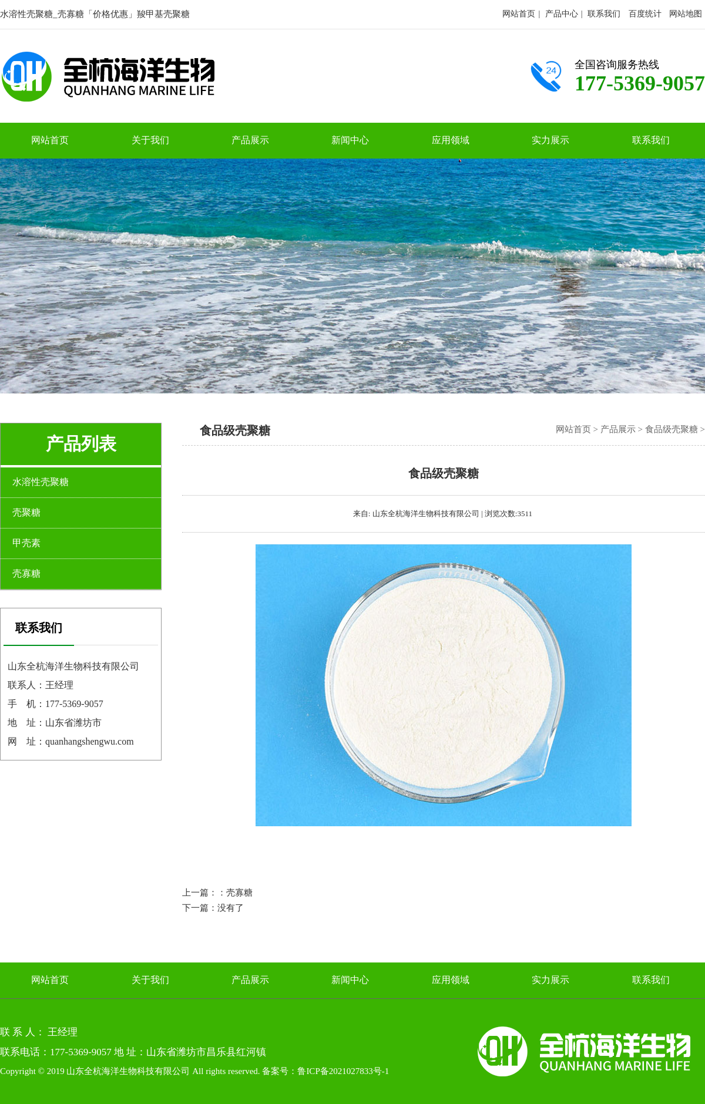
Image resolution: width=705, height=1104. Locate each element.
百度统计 (645, 13)
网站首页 (518, 13)
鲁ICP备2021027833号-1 (343, 1071)
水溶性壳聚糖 (40, 482)
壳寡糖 (26, 573)
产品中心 (561, 13)
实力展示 (550, 140)
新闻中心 (350, 140)
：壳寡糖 (235, 892)
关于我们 (150, 140)
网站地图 (685, 13)
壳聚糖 (26, 512)
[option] (352, 276)
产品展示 (250, 140)
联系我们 (604, 13)
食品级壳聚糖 (671, 429)
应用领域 (450, 140)
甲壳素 (26, 543)
